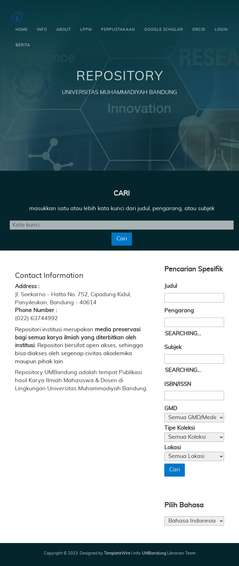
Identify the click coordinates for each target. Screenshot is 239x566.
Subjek (172, 347)
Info (42, 29)
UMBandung (154, 553)
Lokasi (172, 448)
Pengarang (179, 311)
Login (221, 29)
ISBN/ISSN (177, 384)
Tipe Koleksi (179, 428)
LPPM (86, 29)
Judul (170, 286)
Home (22, 29)
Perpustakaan (118, 29)
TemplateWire (117, 553)
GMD (170, 408)
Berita (23, 45)
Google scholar (163, 29)
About (63, 29)
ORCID (198, 29)
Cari (121, 239)
